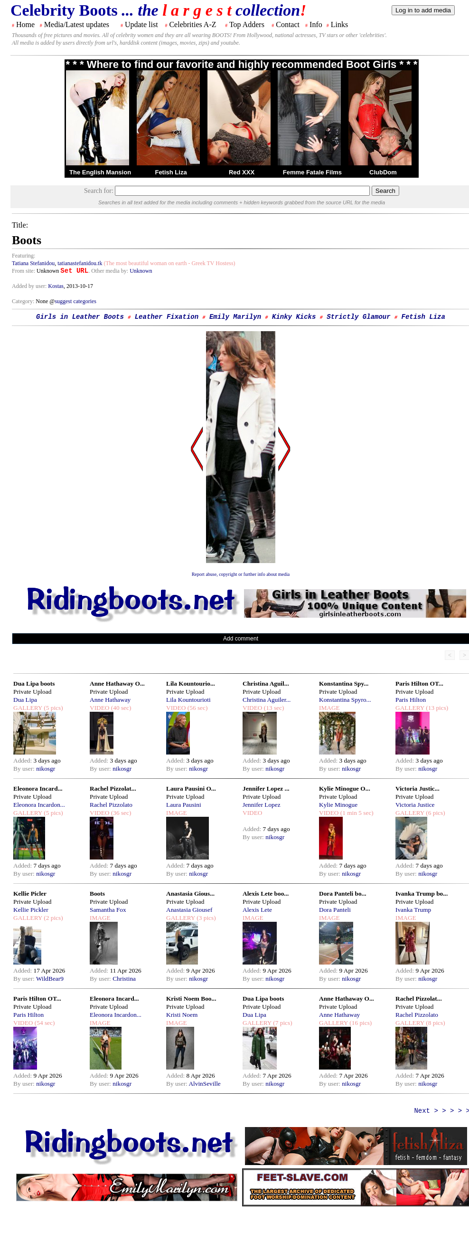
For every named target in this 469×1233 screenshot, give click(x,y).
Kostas (56, 286)
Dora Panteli (335, 909)
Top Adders (246, 24)
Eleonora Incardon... (39, 804)
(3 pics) (205, 917)
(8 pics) (434, 1022)
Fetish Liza (171, 172)
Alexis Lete (257, 909)
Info (316, 24)
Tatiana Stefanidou (33, 263)
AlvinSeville (204, 1083)
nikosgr (45, 768)
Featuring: (23, 255)
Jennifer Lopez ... (266, 788)
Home (25, 24)
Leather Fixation (166, 317)
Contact (288, 24)
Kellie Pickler (30, 909)
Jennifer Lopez (262, 804)
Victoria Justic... (417, 788)
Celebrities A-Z (192, 24)
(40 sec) (120, 707)
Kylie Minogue (338, 804)
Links (339, 24)
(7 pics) (282, 1022)
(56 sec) (196, 707)
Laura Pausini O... (191, 788)
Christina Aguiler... (267, 699)
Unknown (141, 271)
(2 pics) (52, 917)
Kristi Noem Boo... (191, 998)
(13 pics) (436, 707)
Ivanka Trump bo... (421, 893)
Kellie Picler (30, 893)
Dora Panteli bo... (342, 893)
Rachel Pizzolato (111, 804)
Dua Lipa (25, 699)
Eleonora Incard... (38, 788)
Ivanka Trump (413, 909)
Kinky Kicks (294, 317)
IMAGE (329, 707)
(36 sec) (120, 812)
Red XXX (241, 172)
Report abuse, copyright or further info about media (241, 574)
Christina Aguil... (266, 683)
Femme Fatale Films (312, 172)
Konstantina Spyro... (345, 699)
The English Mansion (100, 172)
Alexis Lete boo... (266, 893)
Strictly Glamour (358, 317)
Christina (124, 978)
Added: (23, 760)
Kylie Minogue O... (344, 788)
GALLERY (27, 707)
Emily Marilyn (235, 317)
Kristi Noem (181, 1014)
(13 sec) (273, 707)
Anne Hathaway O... (117, 683)
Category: (24, 301)
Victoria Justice (414, 804)
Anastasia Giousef (189, 909)
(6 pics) (434, 812)
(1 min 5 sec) (355, 812)
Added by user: (30, 286)
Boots (97, 893)
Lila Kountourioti (188, 699)
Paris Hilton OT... (419, 683)
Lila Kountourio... (190, 683)
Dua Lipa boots (34, 683)
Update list (141, 24)
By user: (24, 768)
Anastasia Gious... (190, 893)
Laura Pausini (183, 804)
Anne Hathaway (110, 699)
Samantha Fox (108, 909)
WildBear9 (50, 978)
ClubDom (383, 172)
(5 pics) (52, 707)
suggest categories (75, 301)
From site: (23, 271)
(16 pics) (360, 1022)
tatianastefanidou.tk (79, 263)
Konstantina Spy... (343, 683)
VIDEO (99, 707)
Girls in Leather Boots (80, 317)
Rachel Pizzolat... (113, 788)
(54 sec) (44, 1022)
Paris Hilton (410, 699)
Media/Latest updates (76, 24)
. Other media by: (109, 271)
